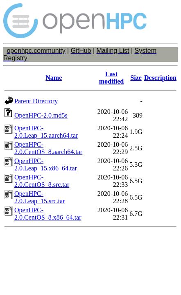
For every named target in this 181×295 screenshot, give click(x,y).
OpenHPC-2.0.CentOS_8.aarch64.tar (48, 148)
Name (53, 77)
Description (160, 77)
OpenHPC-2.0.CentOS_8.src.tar (41, 181)
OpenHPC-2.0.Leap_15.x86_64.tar (45, 164)
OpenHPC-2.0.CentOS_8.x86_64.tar (47, 213)
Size (136, 77)
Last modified (111, 77)
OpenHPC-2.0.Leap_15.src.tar (39, 197)
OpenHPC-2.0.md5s (41, 115)
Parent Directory (36, 101)
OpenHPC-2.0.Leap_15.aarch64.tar (46, 132)
